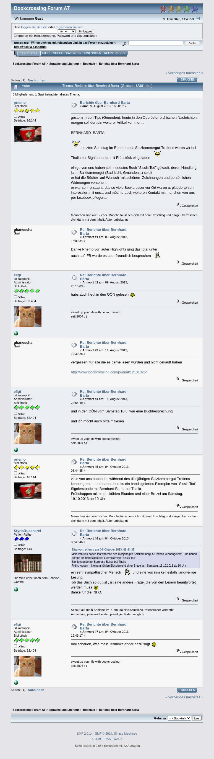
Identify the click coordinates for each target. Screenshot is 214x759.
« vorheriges (175, 73)
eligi (17, 275)
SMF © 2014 (103, 733)
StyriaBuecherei (27, 531)
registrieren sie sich (69, 27)
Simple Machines (125, 733)
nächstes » (194, 73)
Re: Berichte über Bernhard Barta (103, 232)
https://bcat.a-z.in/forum (30, 46)
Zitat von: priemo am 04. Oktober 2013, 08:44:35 (103, 549)
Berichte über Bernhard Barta (105, 102)
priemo (20, 102)
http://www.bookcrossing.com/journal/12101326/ (109, 372)
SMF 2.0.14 (85, 733)
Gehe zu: (160, 718)
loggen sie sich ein (34, 27)
